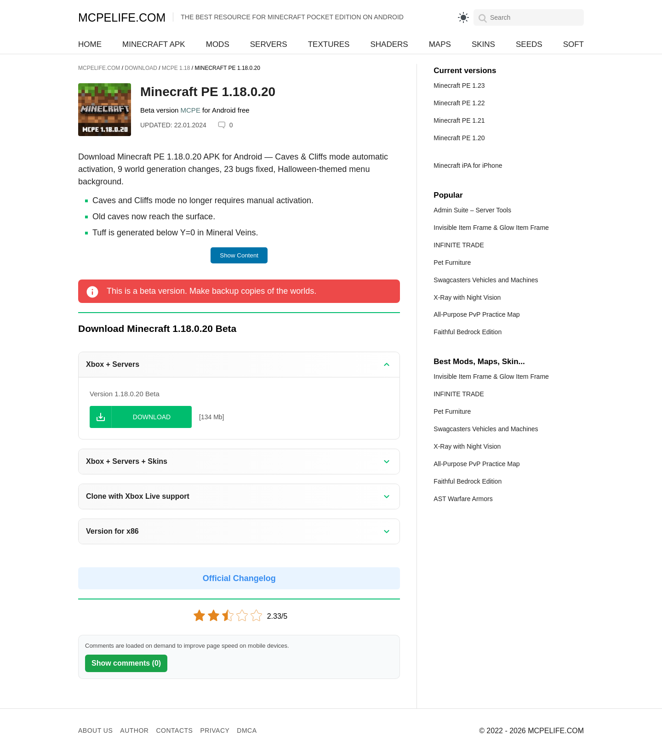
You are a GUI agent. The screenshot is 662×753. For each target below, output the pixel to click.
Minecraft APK (153, 44)
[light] (463, 17)
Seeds (529, 44)
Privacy (214, 730)
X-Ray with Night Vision (467, 297)
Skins (483, 44)
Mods (217, 44)
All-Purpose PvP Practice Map (476, 314)
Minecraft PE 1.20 (459, 138)
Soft (573, 44)
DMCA (247, 730)
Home (90, 44)
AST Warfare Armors (463, 498)
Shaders (389, 44)
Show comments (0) (126, 663)
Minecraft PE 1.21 (459, 120)
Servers (268, 44)
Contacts (174, 730)
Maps (440, 44)
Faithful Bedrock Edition (468, 332)
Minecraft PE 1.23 (459, 85)
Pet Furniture (452, 262)
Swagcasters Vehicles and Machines (486, 280)
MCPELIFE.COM (122, 17)
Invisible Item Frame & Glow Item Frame (491, 227)
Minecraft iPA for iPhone (468, 165)
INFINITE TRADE (459, 245)
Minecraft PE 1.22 (459, 103)
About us (95, 730)
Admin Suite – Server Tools (472, 210)
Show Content (239, 255)
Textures (329, 44)
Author (134, 730)
